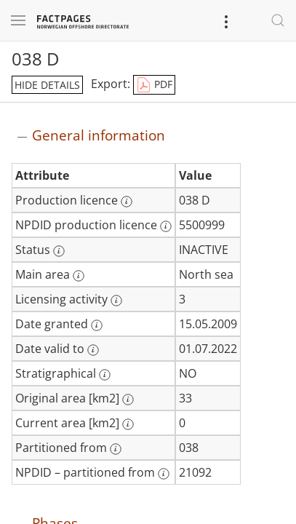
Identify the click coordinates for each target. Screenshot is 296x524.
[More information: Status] (59, 251)
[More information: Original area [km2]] (128, 399)
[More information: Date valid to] (93, 350)
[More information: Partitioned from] (115, 449)
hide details (47, 85)
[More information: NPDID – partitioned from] (163, 474)
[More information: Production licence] (126, 201)
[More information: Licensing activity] (116, 300)
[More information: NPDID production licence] (166, 226)
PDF (154, 85)
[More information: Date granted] (97, 325)
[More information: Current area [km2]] (128, 424)
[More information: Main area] (78, 276)
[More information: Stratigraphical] (105, 375)
